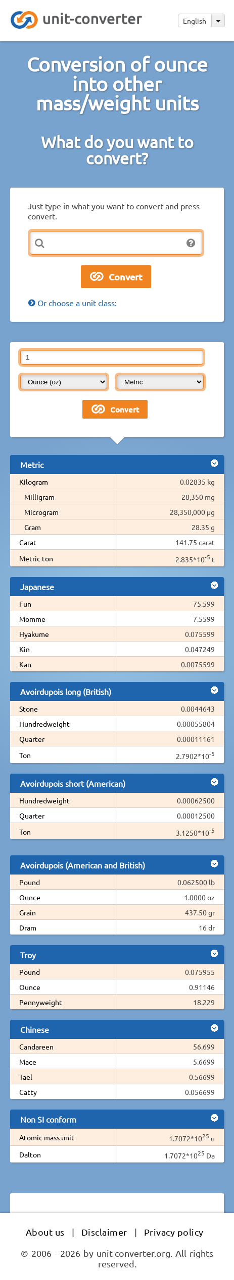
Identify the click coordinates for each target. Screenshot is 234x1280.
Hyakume (34, 633)
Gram (32, 527)
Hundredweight (44, 723)
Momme (32, 618)
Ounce (29, 897)
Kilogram (33, 481)
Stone (28, 708)
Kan (25, 664)
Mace (27, 1061)
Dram (27, 927)
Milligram (39, 496)
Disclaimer (104, 1232)
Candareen (36, 1046)
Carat (27, 542)
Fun (25, 603)
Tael (25, 1076)
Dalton (30, 1154)
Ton (25, 755)
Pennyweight (40, 1002)
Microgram (41, 511)
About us (45, 1232)
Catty (28, 1091)
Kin (24, 649)
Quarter (31, 738)
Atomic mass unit (46, 1137)
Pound (29, 882)
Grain (27, 912)
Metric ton (36, 558)
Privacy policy (174, 1232)
